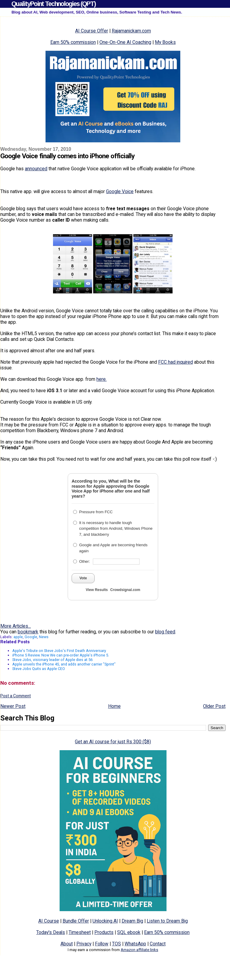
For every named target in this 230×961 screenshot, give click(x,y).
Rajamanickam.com (131, 31)
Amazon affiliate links (139, 949)
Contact (158, 944)
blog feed (165, 632)
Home (114, 706)
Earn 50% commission (73, 42)
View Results (97, 590)
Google (31, 637)
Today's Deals (50, 932)
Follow (101, 944)
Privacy (83, 944)
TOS (116, 944)
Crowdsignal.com (125, 590)
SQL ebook (128, 932)
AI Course (48, 921)
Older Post (214, 706)
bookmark (28, 632)
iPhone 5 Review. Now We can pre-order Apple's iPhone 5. (60, 655)
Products (104, 932)
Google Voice (120, 191)
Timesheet (80, 932)
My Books (165, 42)
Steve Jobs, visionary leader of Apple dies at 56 (52, 659)
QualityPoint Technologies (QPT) (53, 4)
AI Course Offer (91, 31)
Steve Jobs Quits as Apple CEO (38, 668)
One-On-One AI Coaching (125, 42)
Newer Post (12, 706)
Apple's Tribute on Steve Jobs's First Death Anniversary (59, 650)
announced (36, 168)
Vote (83, 578)
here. (101, 379)
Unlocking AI (105, 921)
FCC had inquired (175, 362)
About (66, 944)
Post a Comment (15, 695)
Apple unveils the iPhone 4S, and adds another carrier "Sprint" (64, 664)
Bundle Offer (76, 921)
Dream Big (132, 921)
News (44, 637)
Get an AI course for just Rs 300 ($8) (113, 741)
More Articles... (15, 626)
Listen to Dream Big (167, 921)
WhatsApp (135, 944)
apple (18, 637)
